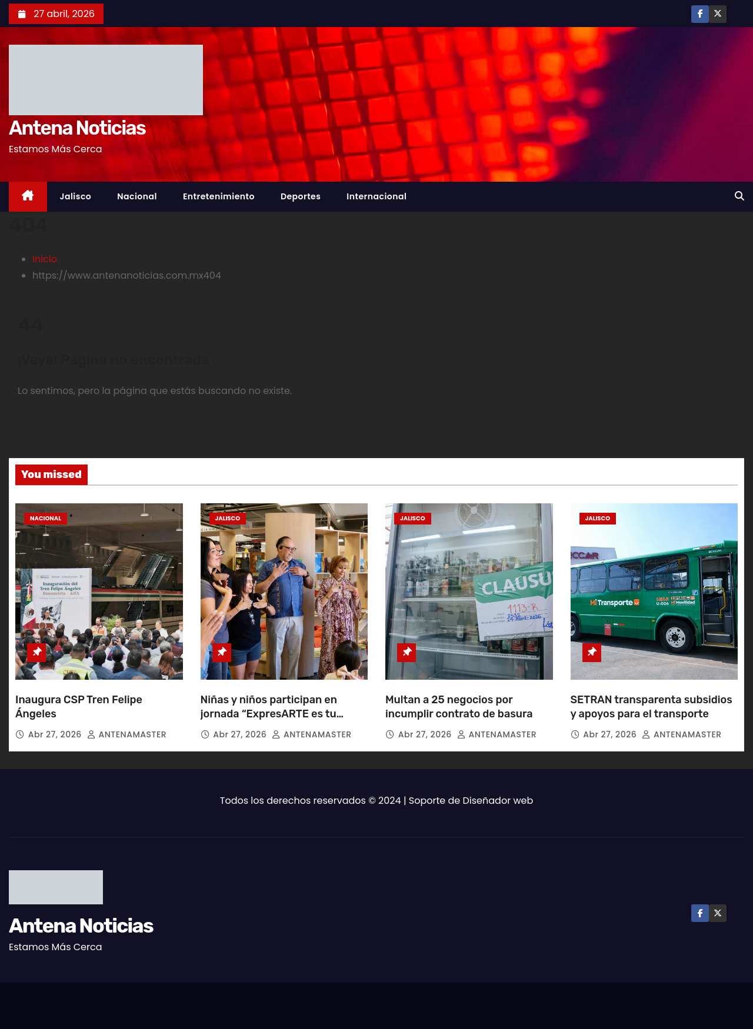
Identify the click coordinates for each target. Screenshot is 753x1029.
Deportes (301, 196)
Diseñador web (498, 800)
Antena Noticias (77, 127)
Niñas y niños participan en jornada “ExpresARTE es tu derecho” (269, 713)
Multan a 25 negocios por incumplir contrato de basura (459, 706)
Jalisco (76, 196)
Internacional (376, 196)
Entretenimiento (219, 196)
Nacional (137, 196)
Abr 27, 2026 (56, 734)
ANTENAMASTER (126, 734)
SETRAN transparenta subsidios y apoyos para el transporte (651, 706)
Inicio (44, 259)
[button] (739, 196)
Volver (55, 424)
